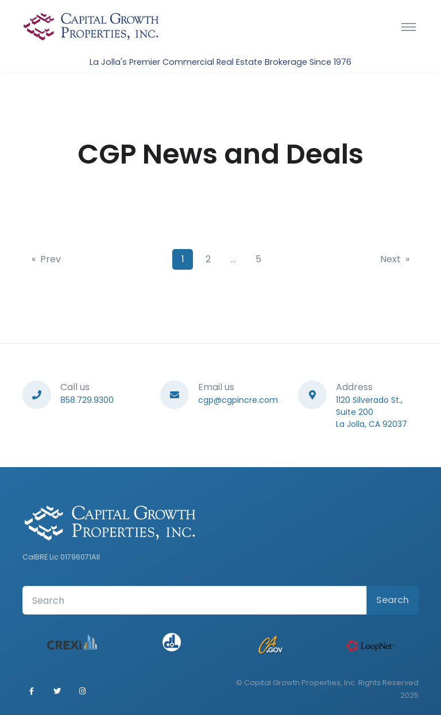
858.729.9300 (87, 400)
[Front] (91, 26)
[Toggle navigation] (409, 26)
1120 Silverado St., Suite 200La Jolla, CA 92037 (371, 412)
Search (392, 600)
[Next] (394, 259)
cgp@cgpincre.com (238, 400)
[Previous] (46, 259)
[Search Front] (194, 600)
